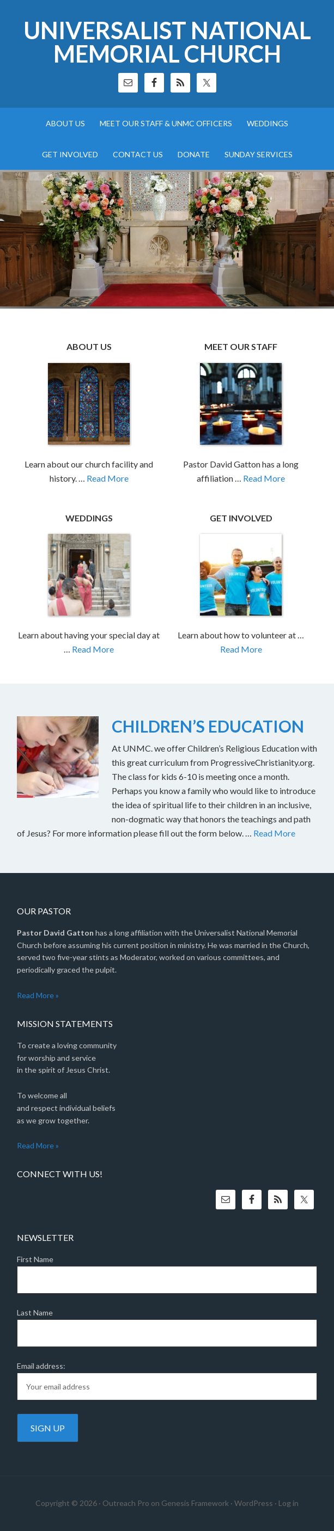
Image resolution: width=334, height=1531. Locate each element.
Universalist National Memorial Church (167, 41)
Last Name (35, 1312)
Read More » (38, 995)
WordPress (253, 1503)
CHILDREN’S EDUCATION (208, 726)
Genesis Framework (195, 1503)
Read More (108, 478)
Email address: (41, 1365)
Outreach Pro (125, 1503)
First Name (35, 1259)
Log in (288, 1503)
